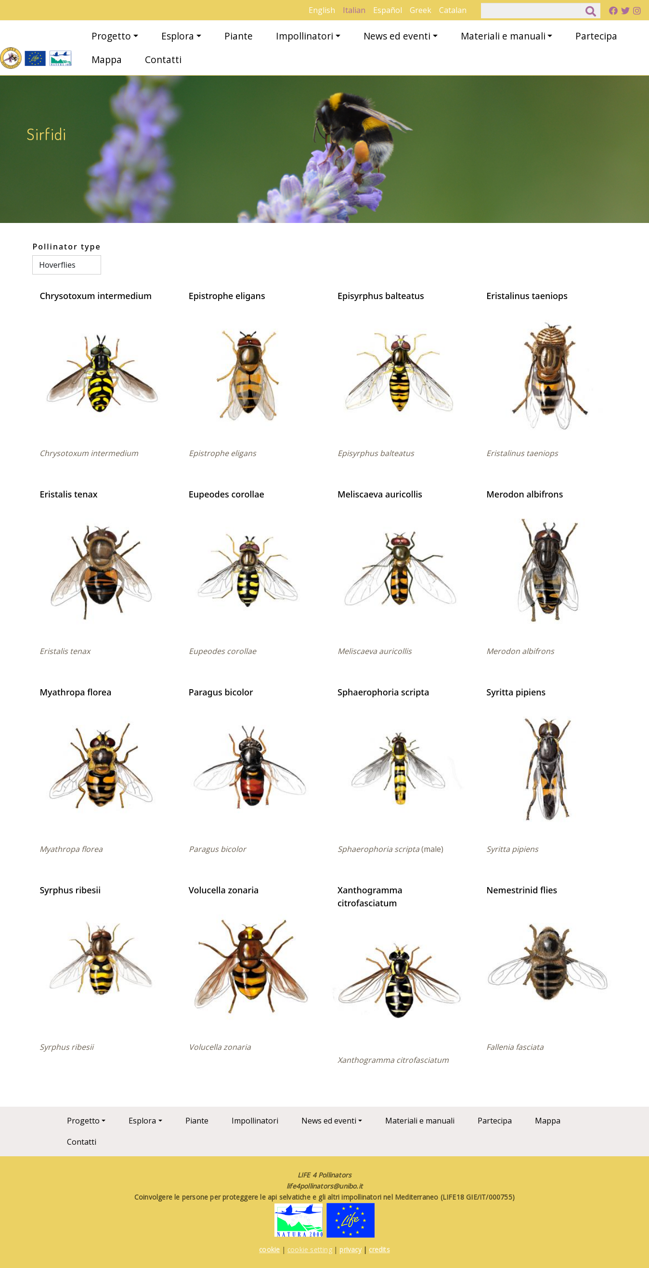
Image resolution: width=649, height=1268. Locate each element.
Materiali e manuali (503, 35)
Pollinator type (66, 246)
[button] (100, 370)
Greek (420, 10)
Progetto (111, 35)
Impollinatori (304, 35)
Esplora (177, 35)
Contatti (163, 59)
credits (379, 1249)
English (322, 10)
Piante (238, 35)
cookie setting (309, 1249)
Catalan (453, 10)
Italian (354, 10)
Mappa (106, 59)
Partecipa (596, 35)
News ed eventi (396, 35)
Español (387, 10)
